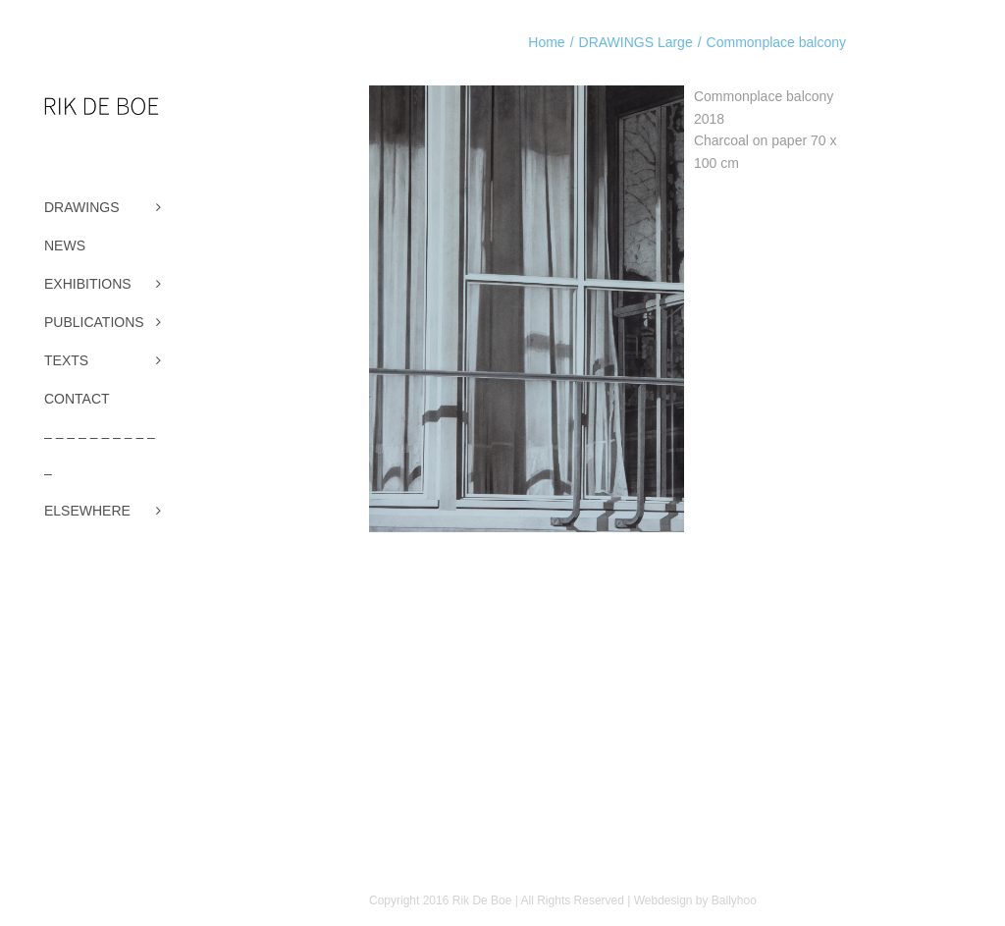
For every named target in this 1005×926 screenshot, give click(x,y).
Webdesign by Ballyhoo (695, 900)
